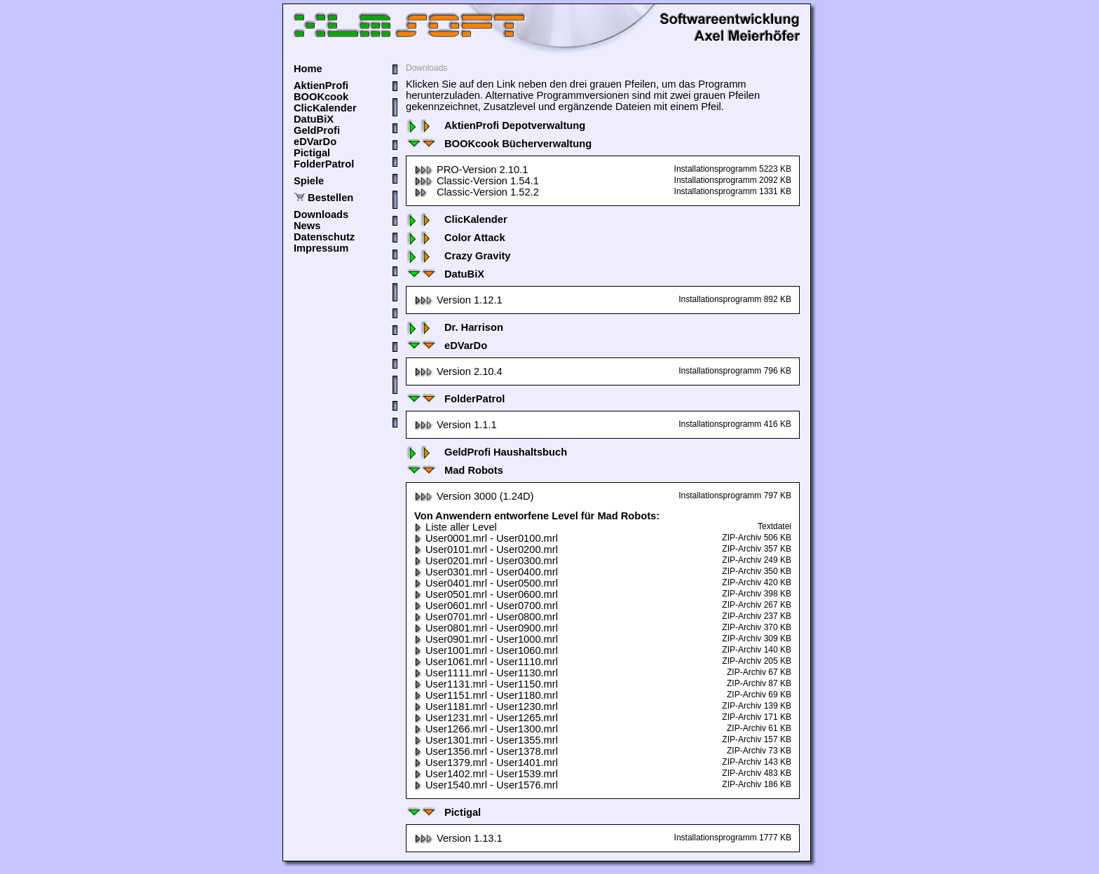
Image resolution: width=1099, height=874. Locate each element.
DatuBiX (314, 119)
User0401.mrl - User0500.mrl (486, 583)
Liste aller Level (455, 527)
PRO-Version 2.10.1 (471, 169)
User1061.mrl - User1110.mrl (486, 661)
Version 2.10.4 (458, 371)
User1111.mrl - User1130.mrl (486, 672)
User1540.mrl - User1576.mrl (486, 785)
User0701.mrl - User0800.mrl (486, 616)
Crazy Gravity (458, 255)
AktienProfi (321, 85)
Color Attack (455, 237)
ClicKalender (325, 108)
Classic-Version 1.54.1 (476, 180)
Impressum (321, 248)
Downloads (321, 214)
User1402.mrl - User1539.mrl (486, 773)
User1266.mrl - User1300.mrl (486, 729)
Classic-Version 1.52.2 (476, 192)
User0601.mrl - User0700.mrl (486, 605)
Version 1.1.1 (455, 424)
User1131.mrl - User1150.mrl (486, 684)
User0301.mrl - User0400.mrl (486, 572)
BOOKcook (321, 96)
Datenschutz (324, 237)
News (307, 225)
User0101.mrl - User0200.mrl (486, 549)
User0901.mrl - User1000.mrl (486, 639)
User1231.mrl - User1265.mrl (486, 717)
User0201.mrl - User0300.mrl (486, 560)
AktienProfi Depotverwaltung (495, 125)
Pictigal (312, 152)
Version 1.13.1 (458, 838)
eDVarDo (315, 141)
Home (308, 68)
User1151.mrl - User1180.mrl (486, 695)
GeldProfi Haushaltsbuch (486, 452)
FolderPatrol (324, 164)
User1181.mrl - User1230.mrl (486, 706)
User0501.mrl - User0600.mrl (486, 594)
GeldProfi (317, 130)
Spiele (309, 180)
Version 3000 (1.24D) (474, 496)
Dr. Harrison (454, 327)
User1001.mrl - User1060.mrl (486, 650)
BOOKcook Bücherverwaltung (499, 143)
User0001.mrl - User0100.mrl (486, 538)
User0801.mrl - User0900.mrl (486, 628)
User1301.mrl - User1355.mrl (486, 740)
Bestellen (330, 197)
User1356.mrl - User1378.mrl (486, 751)
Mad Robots (454, 470)
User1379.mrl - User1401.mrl (486, 762)
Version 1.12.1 (458, 300)
